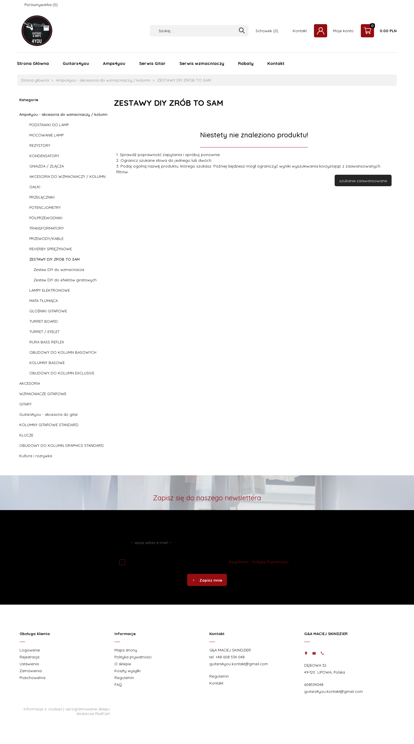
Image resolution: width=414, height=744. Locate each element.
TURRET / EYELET (44, 331)
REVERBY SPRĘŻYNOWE (50, 249)
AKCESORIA (29, 383)
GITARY (25, 404)
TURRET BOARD (43, 321)
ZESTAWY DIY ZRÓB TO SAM (54, 259)
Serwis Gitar (152, 63)
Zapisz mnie (207, 580)
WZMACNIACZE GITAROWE (42, 393)
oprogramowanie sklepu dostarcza (87, 711)
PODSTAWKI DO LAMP (49, 124)
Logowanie (30, 650)
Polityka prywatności (133, 657)
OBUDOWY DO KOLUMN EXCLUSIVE (61, 373)
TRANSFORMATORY (46, 228)
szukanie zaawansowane (363, 180)
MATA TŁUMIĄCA (43, 300)
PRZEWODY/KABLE (46, 238)
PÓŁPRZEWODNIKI (45, 218)
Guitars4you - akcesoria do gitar (48, 414)
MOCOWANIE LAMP (46, 135)
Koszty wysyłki (127, 670)
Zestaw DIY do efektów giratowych (65, 280)
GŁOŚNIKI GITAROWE (48, 311)
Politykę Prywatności (270, 562)
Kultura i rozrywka (35, 455)
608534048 (313, 684)
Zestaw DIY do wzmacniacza (59, 269)
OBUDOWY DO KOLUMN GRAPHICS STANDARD (61, 445)
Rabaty (246, 63)
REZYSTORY (39, 145)
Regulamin (239, 562)
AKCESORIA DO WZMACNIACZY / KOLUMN (67, 176)
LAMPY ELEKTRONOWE (49, 290)
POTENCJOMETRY (45, 207)
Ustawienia (29, 664)
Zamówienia (31, 670)
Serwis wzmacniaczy (201, 63)
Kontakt (300, 30)
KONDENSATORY (44, 155)
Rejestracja (29, 657)
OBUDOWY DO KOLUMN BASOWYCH (62, 352)
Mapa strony (125, 650)
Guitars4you (76, 63)
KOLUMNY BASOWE (47, 362)
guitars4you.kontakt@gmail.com (238, 664)
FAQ (118, 684)
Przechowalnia (32, 677)
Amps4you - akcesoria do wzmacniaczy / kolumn (63, 114)
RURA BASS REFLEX (46, 342)
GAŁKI (34, 186)
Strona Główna (33, 63)
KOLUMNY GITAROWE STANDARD (48, 424)
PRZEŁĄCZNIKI (42, 197)
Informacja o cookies (43, 709)
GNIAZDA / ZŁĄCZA (46, 166)
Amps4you (114, 63)
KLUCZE (26, 435)
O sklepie (122, 664)
